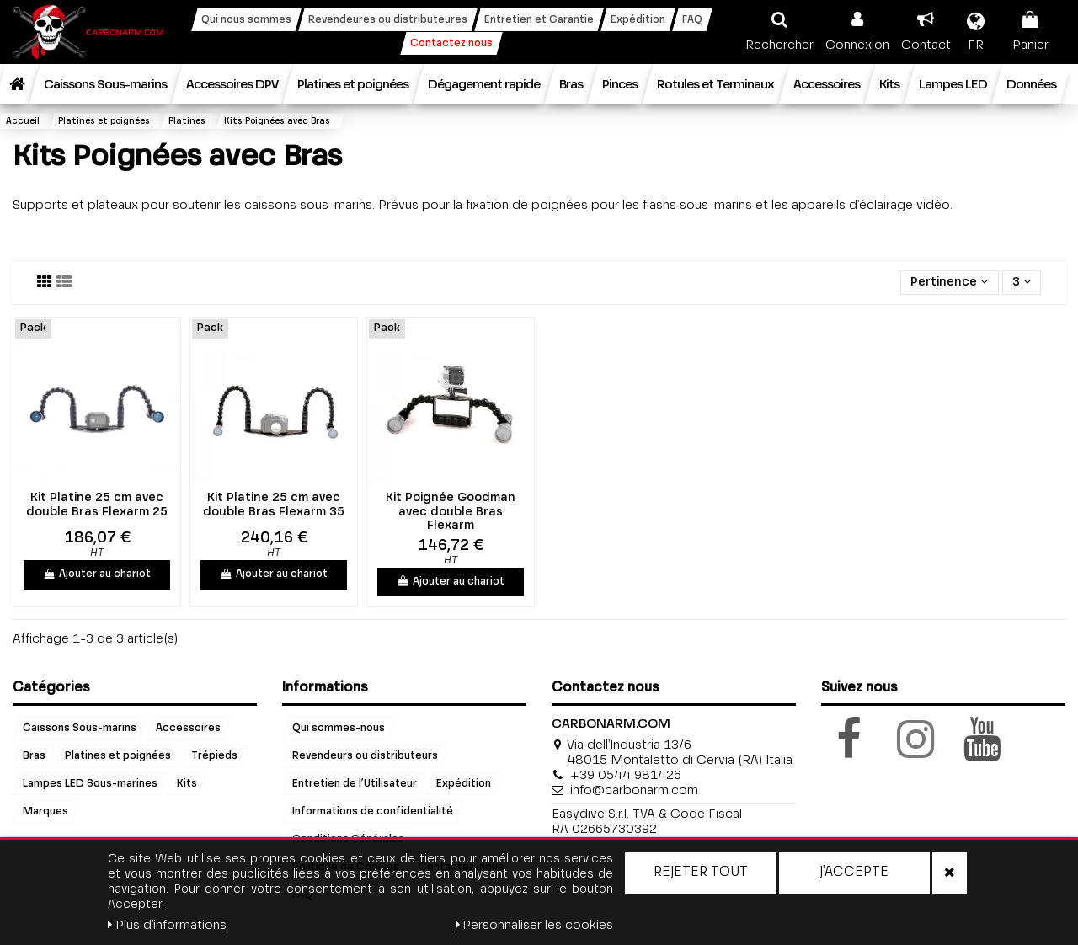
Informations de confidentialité (372, 812)
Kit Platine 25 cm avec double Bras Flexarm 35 (273, 505)
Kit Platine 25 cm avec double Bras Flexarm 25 (97, 505)
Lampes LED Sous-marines (90, 784)
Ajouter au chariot (97, 574)
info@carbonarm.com (634, 790)
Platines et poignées (118, 756)
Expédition (463, 784)
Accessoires (188, 728)
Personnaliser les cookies (535, 925)
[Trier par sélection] (949, 282)
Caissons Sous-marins (79, 728)
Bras (34, 756)
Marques (45, 812)
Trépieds (214, 756)
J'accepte (854, 872)
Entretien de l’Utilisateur (354, 784)
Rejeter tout (701, 872)
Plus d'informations (167, 925)
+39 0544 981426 (625, 775)
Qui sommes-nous (338, 728)
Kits (187, 784)
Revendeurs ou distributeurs (365, 756)
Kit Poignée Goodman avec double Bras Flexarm (450, 512)
